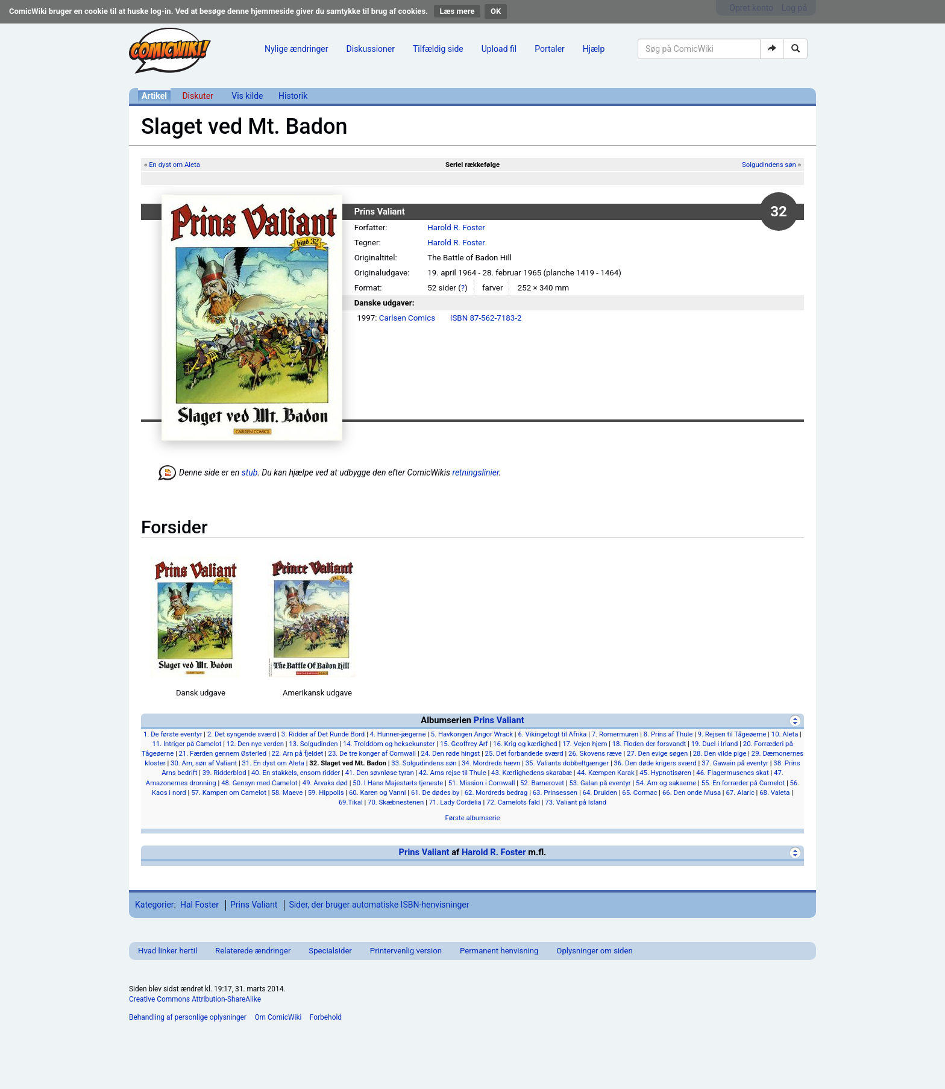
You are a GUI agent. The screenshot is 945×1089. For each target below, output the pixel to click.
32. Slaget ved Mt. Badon (347, 763)
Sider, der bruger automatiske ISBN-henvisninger (379, 904)
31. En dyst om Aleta (273, 763)
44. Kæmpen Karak (605, 772)
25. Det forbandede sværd (524, 753)
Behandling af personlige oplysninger (187, 1017)
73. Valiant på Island (575, 802)
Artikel (154, 96)
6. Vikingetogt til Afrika (552, 734)
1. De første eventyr (172, 734)
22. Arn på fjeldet (298, 753)
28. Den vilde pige (720, 753)
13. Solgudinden (313, 743)
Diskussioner (371, 49)
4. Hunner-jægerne (398, 734)
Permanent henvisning (499, 950)
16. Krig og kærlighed (525, 743)
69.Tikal (351, 802)
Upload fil (499, 49)
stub (250, 472)
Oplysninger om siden (594, 950)
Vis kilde (247, 96)
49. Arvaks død (325, 783)
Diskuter (197, 96)
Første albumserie (472, 818)
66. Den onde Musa (691, 792)
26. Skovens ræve (595, 753)
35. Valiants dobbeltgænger (567, 763)
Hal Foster (199, 904)
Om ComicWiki (277, 1017)
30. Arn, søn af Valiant (204, 763)
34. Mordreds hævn (491, 763)
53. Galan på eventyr (599, 783)
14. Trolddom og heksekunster (389, 743)
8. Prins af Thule (668, 734)
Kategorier (154, 904)
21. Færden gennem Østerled (223, 753)
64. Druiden (599, 792)
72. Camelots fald (513, 802)
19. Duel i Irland (714, 743)
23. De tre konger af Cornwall (372, 753)
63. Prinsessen (555, 792)
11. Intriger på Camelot (186, 743)
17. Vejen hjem (584, 743)
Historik (292, 96)
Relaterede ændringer (252, 950)
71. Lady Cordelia (455, 802)
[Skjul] (795, 720)
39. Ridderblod (224, 772)
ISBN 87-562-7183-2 (486, 317)
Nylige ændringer (296, 49)
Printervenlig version (406, 950)
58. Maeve (287, 792)
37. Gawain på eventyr (735, 763)
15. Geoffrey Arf (464, 743)
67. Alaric (740, 792)
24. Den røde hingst (450, 753)
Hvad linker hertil (167, 950)
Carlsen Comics (407, 317)
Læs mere (457, 11)
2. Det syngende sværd (241, 734)
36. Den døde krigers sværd (655, 763)
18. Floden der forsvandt (649, 743)
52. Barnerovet (542, 783)
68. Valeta (774, 792)
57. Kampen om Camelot (228, 792)
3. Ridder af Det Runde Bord (323, 734)
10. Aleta (785, 734)
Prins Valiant (499, 720)
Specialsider (330, 950)
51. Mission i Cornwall (481, 783)
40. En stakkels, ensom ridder (295, 772)
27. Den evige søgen (657, 753)
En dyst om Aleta (174, 164)
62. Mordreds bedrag (496, 792)
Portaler (550, 49)
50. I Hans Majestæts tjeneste (398, 783)
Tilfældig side (438, 49)
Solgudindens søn (769, 164)
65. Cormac (639, 792)
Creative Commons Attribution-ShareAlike (195, 999)
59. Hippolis (326, 792)
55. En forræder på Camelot (743, 783)
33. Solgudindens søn (423, 763)
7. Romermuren (615, 734)
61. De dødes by (435, 792)
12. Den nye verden (255, 743)
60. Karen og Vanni (377, 792)
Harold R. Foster (456, 227)
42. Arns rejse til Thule (452, 772)
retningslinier (475, 472)
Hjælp (593, 49)
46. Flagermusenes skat (732, 772)
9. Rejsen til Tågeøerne (732, 734)
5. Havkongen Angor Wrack (472, 734)
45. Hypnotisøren (665, 772)
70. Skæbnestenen (396, 802)
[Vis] (795, 852)
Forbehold (326, 1017)
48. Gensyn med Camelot (259, 783)
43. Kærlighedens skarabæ (531, 772)
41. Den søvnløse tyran (379, 772)
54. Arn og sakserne (666, 783)
